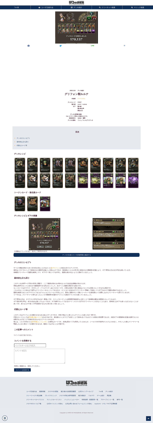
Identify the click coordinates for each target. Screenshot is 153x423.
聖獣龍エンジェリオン (39, 322)
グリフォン (55, 268)
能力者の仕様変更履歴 (68, 391)
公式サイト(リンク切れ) (55, 404)
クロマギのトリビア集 (33, 404)
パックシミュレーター (71, 400)
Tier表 (15, 7)
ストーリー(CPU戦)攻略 (34, 395)
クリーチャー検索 (107, 7)
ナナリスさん (81, 98)
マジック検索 (137, 7)
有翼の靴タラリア (35, 317)
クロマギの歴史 (53, 391)
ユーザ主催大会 (45, 7)
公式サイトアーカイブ (85, 391)
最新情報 (42, 391)
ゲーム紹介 (100, 395)
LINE (92, 46)
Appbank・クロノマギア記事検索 (105, 404)
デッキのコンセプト (23, 138)
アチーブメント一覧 (107, 400)
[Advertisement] (76, 66)
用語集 (109, 395)
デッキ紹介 (76, 7)
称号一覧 (120, 400)
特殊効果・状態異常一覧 (90, 400)
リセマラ (91, 395)
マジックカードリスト (54, 400)
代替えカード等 (22, 145)
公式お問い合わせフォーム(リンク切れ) (78, 404)
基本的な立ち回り (23, 142)
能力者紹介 (82, 395)
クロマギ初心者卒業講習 (67, 395)
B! (124, 46)
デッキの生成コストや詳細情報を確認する (76, 255)
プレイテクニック (51, 395)
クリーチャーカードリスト (35, 400)
